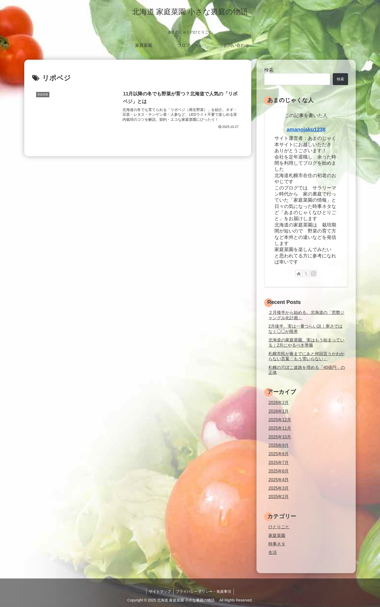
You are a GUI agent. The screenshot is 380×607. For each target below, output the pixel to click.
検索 (269, 70)
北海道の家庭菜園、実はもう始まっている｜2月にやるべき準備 (306, 342)
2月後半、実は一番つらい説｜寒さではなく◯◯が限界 (305, 328)
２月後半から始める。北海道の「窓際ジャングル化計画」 (306, 315)
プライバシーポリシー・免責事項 (204, 591)
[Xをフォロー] (306, 273)
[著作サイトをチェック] (298, 273)
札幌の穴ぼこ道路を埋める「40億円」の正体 (306, 370)
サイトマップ (160, 591)
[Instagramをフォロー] (313, 273)
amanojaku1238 (306, 129)
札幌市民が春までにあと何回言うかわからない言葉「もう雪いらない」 (306, 356)
